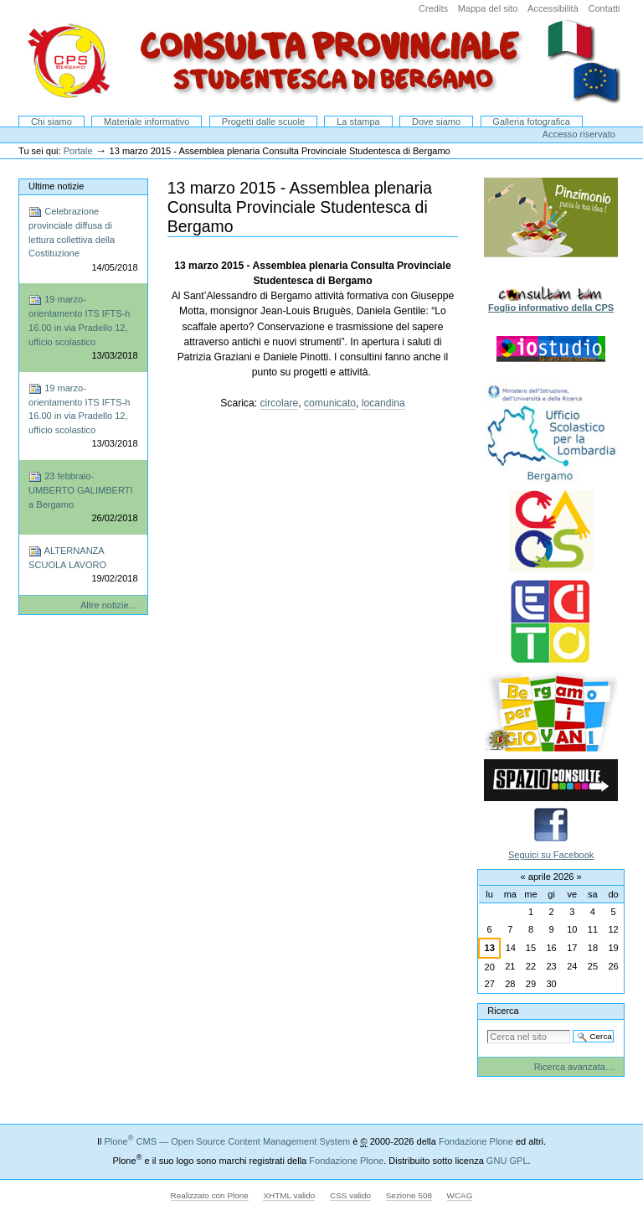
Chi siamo (51, 121)
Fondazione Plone (476, 1141)
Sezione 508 (409, 1195)
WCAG (460, 1195)
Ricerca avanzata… (574, 1067)
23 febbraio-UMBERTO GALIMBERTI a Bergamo (82, 497)
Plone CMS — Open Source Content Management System (227, 1141)
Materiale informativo (146, 121)
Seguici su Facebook (551, 855)
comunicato (330, 403)
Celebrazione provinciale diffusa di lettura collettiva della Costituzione (82, 239)
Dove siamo (436, 121)
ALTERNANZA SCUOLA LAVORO (82, 565)
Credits (433, 8)
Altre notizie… (109, 605)
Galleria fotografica (531, 121)
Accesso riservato (579, 134)
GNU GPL (507, 1161)
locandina (383, 403)
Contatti (604, 8)
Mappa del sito (488, 8)
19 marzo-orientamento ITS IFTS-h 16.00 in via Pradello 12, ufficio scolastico (82, 327)
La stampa (358, 121)
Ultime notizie (56, 186)
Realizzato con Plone (210, 1195)
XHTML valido (289, 1195)
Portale (78, 151)
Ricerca (502, 1011)
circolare (279, 403)
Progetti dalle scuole (263, 121)
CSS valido (350, 1195)
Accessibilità (553, 8)
